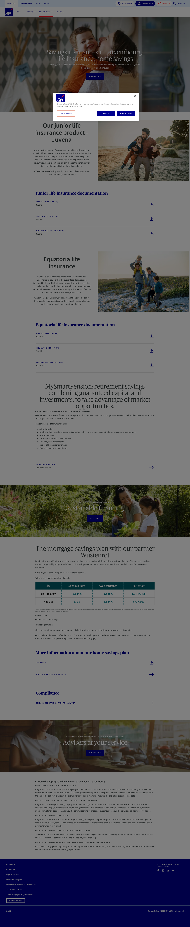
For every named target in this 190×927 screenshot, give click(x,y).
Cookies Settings (66, 113)
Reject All (106, 113)
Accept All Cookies (126, 113)
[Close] (135, 96)
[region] (96, 107)
